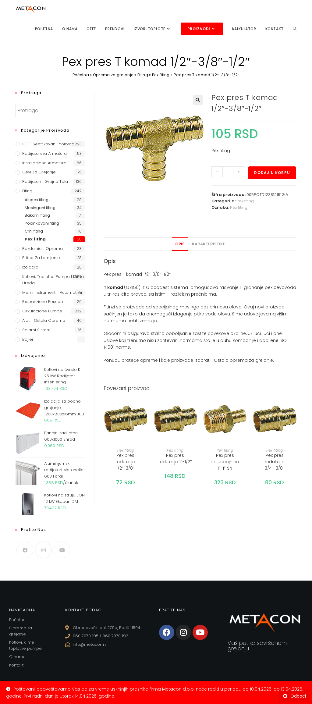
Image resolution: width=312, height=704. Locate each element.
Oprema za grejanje (113, 75)
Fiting (143, 75)
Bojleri (28, 339)
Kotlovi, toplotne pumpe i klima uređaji (53, 280)
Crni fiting (34, 231)
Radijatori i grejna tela (45, 181)
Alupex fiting (36, 200)
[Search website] (294, 28)
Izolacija (30, 267)
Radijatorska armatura (44, 153)
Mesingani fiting (40, 208)
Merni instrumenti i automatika (52, 292)
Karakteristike (208, 244)
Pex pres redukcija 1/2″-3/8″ (125, 461)
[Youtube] (62, 550)
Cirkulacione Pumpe (42, 311)
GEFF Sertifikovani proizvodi (48, 144)
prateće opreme (140, 360)
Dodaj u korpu (272, 172)
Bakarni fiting (37, 215)
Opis (180, 244)
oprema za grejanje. (252, 360)
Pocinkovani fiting (42, 223)
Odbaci (298, 696)
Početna (79, 75)
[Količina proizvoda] (227, 171)
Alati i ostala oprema (43, 320)
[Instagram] (43, 550)
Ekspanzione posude (42, 301)
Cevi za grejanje (39, 172)
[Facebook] (24, 550)
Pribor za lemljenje (41, 258)
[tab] (180, 244)
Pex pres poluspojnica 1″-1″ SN (225, 461)
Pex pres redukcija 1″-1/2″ (175, 458)
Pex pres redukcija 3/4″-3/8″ (275, 461)
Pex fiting (162, 75)
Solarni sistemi (36, 330)
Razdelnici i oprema (42, 248)
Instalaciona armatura (44, 163)
